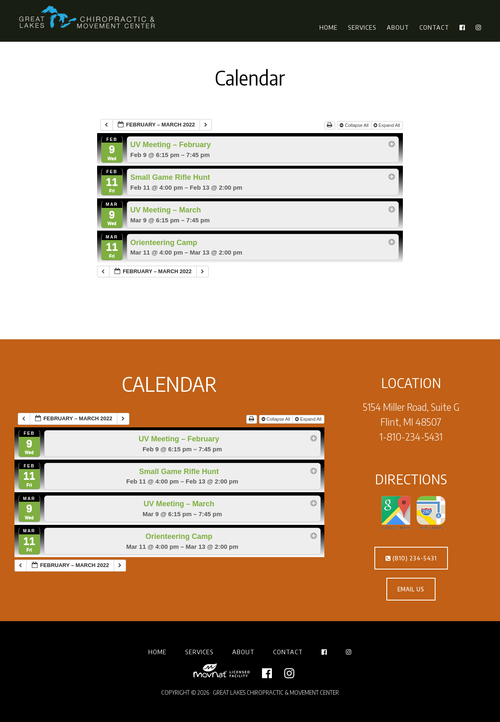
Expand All (387, 125)
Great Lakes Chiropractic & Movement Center (89, 17)
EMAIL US (411, 589)
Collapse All (355, 125)
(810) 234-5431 (411, 558)
